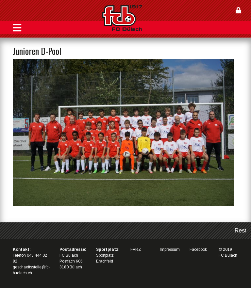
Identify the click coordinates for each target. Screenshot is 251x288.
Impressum (170, 249)
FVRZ (135, 249)
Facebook (198, 249)
